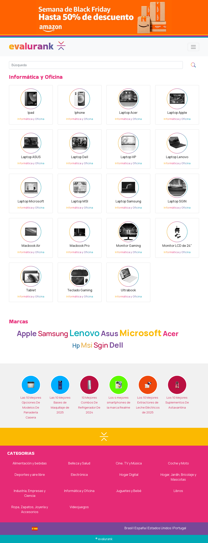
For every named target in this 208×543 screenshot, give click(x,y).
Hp (76, 345)
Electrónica (79, 474)
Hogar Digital (128, 474)
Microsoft (140, 333)
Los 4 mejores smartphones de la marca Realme (118, 402)
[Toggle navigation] (193, 47)
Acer (171, 333)
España (140, 528)
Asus (109, 333)
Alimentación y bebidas (30, 463)
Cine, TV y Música (129, 463)
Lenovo (84, 333)
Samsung (53, 333)
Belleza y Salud (79, 463)
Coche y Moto (178, 463)
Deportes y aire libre (30, 474)
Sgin (101, 345)
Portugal (179, 528)
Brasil (129, 528)
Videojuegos (79, 507)
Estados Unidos (159, 528)
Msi (86, 345)
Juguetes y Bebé (128, 491)
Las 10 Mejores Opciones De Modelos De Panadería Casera (31, 407)
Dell (116, 345)
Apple (27, 333)
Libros (178, 491)
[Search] (96, 65)
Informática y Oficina (79, 491)
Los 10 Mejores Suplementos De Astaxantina (177, 402)
